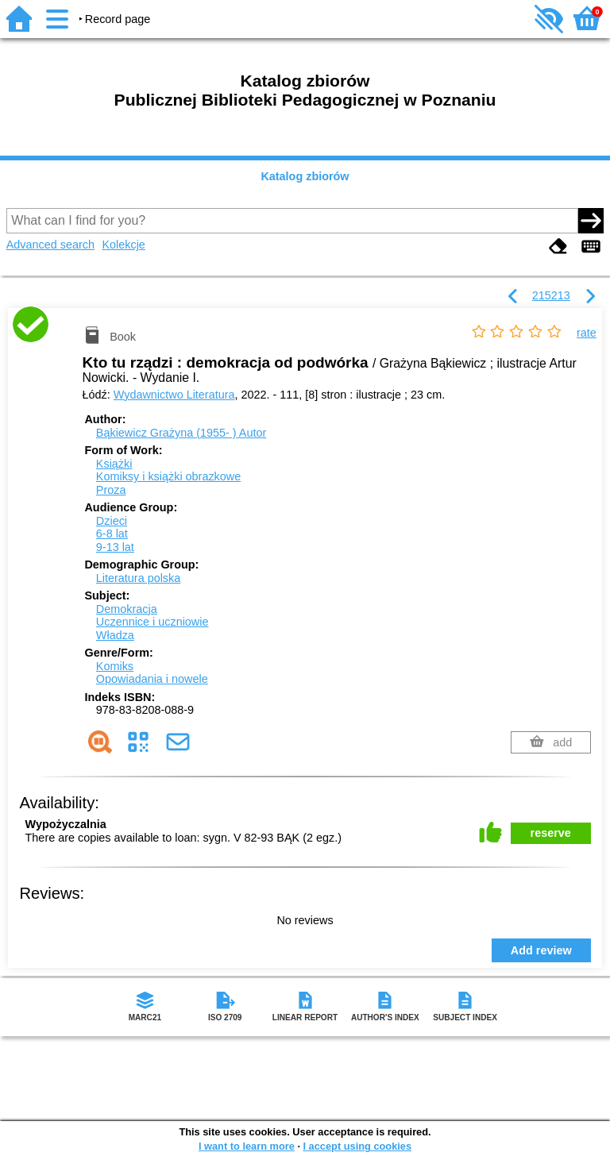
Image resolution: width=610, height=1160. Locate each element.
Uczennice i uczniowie (152, 621)
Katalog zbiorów (305, 176)
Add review (541, 950)
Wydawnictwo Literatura (174, 394)
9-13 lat (115, 547)
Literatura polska (138, 578)
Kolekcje (123, 244)
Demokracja (126, 609)
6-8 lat (112, 533)
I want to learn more (247, 1146)
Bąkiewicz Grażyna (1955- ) (181, 432)
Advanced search (50, 244)
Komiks (114, 666)
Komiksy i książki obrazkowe (168, 476)
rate (586, 332)
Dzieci (111, 520)
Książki (114, 463)
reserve (551, 833)
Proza (111, 490)
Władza (115, 635)
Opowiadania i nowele (152, 678)
